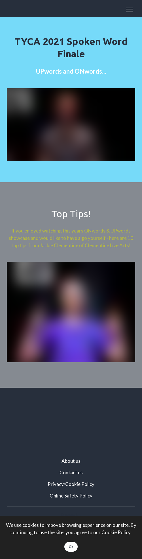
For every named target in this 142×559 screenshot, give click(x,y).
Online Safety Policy (71, 496)
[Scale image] (71, 420)
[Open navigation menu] (129, 10)
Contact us (71, 472)
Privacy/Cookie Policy (71, 484)
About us (71, 461)
